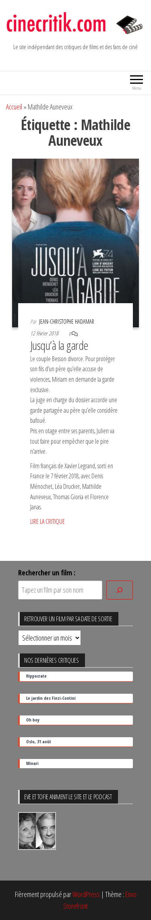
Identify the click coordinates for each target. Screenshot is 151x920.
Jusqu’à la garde (59, 345)
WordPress (86, 894)
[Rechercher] (119, 590)
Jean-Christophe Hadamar (66, 321)
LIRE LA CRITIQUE (47, 521)
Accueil (14, 107)
